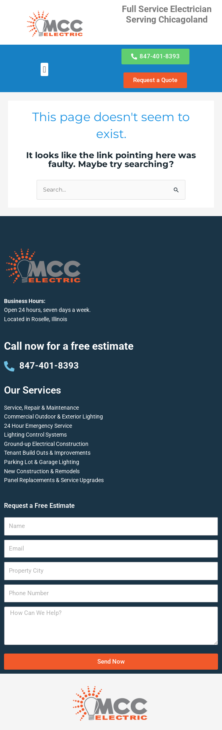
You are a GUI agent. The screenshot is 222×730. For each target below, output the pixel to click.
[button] (44, 69)
